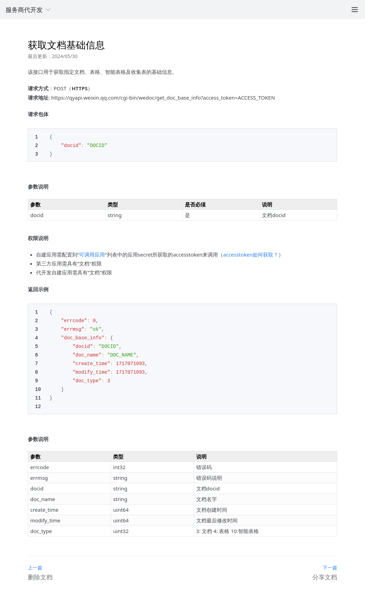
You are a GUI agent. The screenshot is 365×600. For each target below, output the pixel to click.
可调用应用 (92, 253)
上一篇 (35, 562)
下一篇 (330, 562)
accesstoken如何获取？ (250, 253)
